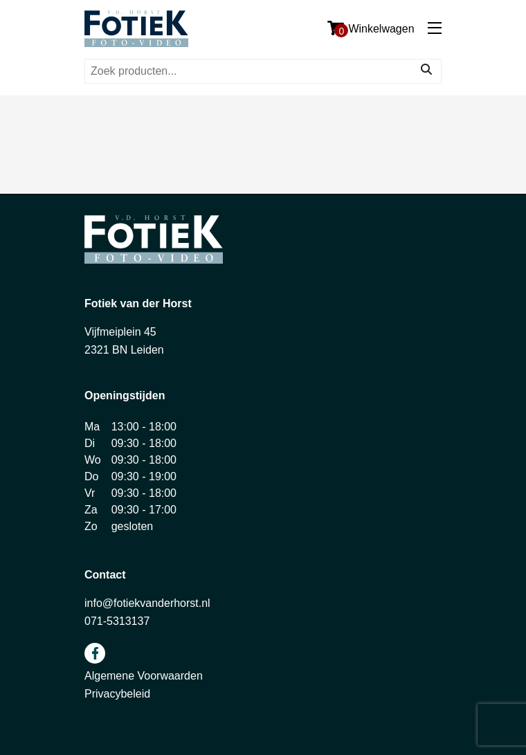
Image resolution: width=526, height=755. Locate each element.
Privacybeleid (117, 694)
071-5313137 (116, 621)
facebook (94, 653)
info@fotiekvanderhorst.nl (147, 603)
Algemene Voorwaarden (143, 676)
